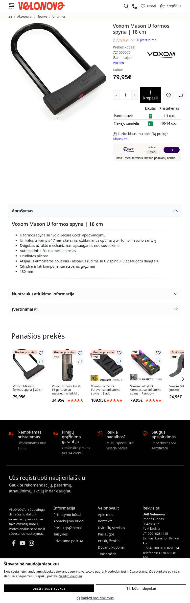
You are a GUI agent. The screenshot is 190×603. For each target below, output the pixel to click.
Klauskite (120, 139)
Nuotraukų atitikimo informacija (43, 294)
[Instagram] (31, 542)
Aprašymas (22, 210)
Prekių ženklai (109, 540)
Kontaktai (106, 521)
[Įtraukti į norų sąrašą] (168, 95)
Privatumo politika (68, 540)
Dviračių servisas (111, 527)
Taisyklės (60, 534)
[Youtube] (22, 542)
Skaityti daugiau (70, 576)
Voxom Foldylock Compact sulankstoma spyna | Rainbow (146, 390)
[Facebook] (14, 542)
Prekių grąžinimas (67, 527)
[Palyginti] (41, 361)
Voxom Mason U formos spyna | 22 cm (28, 388)
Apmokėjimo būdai (68, 521)
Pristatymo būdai (67, 514)
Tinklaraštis (107, 554)
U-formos (59, 16)
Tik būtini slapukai (141, 588)
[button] (170, 6)
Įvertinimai (25, 309)
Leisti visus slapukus (48, 588)
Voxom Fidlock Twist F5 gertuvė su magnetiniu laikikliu (66, 390)
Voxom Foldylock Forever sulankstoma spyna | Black (105, 390)
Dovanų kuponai (111, 547)
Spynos (42, 16)
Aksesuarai (24, 16)
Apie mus (105, 514)
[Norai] (148, 6)
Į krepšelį (150, 95)
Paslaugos (106, 534)
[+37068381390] (134, 5)
